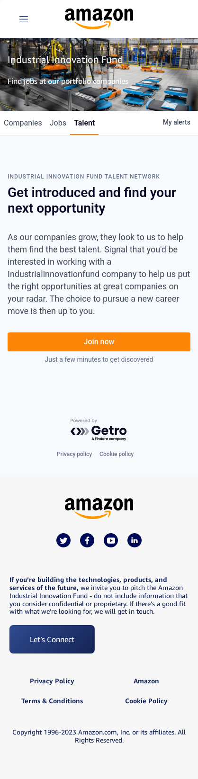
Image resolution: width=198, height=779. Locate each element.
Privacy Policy (52, 681)
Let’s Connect (52, 639)
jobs (58, 122)
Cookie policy (116, 454)
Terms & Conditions (52, 701)
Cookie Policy (146, 701)
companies (23, 122)
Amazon (146, 681)
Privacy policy (74, 454)
